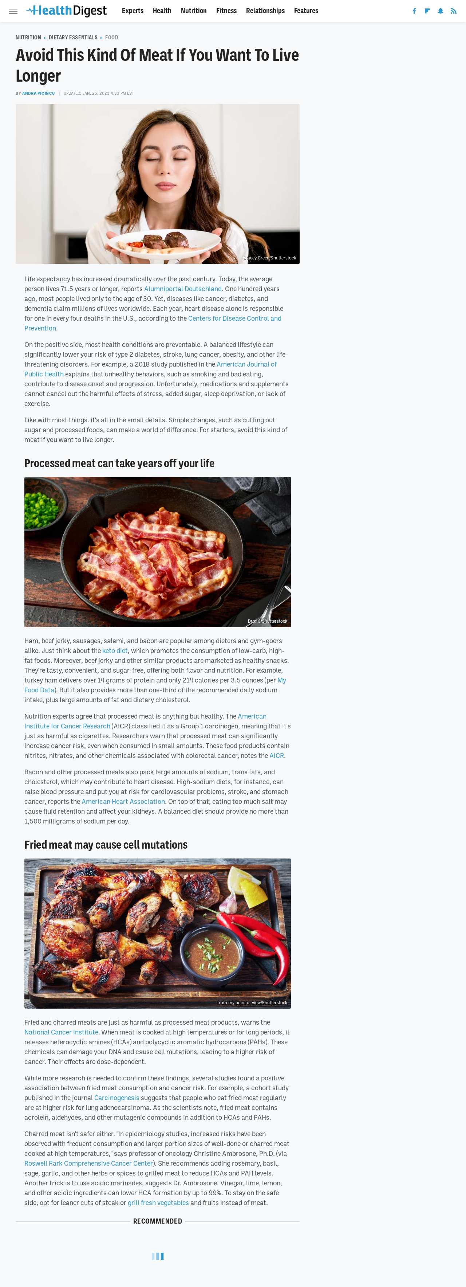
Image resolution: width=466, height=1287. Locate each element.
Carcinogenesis (116, 1098)
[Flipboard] (427, 12)
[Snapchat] (440, 12)
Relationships (265, 11)
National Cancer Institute (61, 1032)
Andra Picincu (38, 93)
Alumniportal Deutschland (183, 289)
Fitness (226, 11)
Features (306, 11)
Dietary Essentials (73, 37)
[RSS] (453, 12)
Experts (132, 11)
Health (162, 11)
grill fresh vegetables (158, 1202)
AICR (276, 755)
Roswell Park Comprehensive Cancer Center (88, 1163)
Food (111, 37)
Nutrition (194, 11)
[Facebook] (414, 12)
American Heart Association (123, 801)
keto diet (115, 650)
